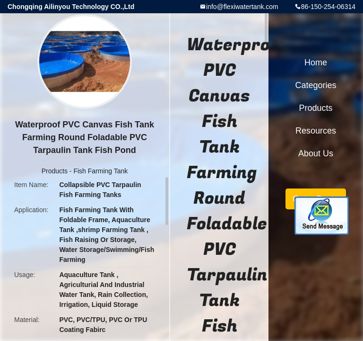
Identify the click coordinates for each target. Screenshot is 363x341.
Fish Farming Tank (100, 171)
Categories (315, 85)
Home (315, 62)
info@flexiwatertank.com (242, 6)
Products (55, 171)
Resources (315, 130)
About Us (315, 153)
